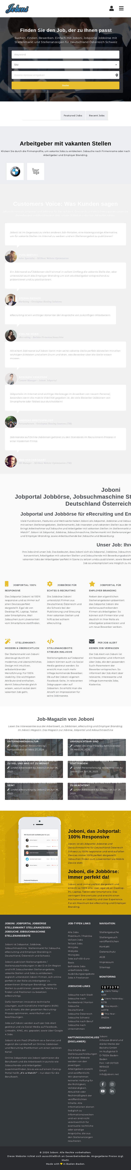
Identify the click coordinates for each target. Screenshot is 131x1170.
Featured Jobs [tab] (73, 115)
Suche (65, 85)
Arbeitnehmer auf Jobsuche (45, 528)
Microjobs (73, 954)
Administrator (15, 749)
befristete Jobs (76, 966)
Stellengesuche (109, 932)
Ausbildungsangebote (81, 973)
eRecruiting (85, 726)
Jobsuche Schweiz (79, 1017)
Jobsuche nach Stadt (80, 994)
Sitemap (104, 967)
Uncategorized (91, 745)
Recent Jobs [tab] (97, 115)
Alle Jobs (73, 932)
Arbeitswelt (25, 767)
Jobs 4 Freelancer (78, 977)
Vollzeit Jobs (75, 939)
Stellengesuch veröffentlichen (109, 939)
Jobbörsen (71, 726)
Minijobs (73, 947)
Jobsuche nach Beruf (80, 1021)
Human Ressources (30, 745)
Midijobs (73, 951)
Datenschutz (107, 951)
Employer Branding (110, 726)
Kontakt (104, 946)
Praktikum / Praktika (80, 936)
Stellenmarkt (121, 528)
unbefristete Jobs (78, 970)
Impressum (106, 962)
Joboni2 (41, 767)
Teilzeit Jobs (75, 943)
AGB (102, 957)
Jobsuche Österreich (80, 1013)
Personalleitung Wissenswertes (100, 767)
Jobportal (23, 944)
